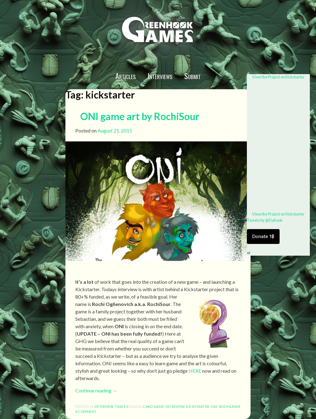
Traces (121, 406)
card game (153, 406)
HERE (195, 371)
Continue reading (96, 390)
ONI (214, 406)
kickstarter (198, 406)
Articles (125, 75)
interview (103, 406)
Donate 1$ (263, 236)
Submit (192, 75)
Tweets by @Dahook (265, 220)
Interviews (160, 75)
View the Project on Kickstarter (278, 76)
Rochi (224, 406)
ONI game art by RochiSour (139, 116)
